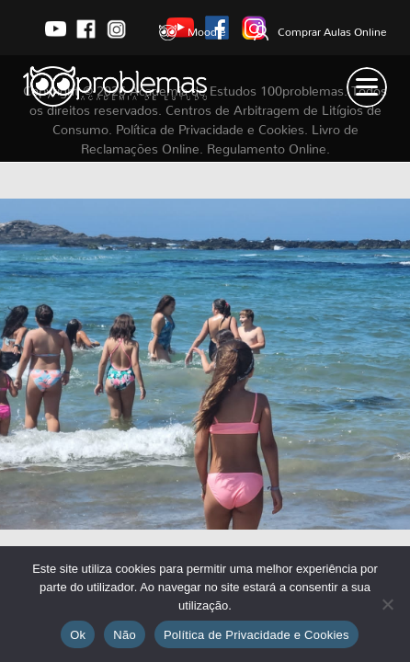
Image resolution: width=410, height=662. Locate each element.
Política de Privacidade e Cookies (256, 635)
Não (124, 635)
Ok (77, 635)
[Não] (387, 604)
